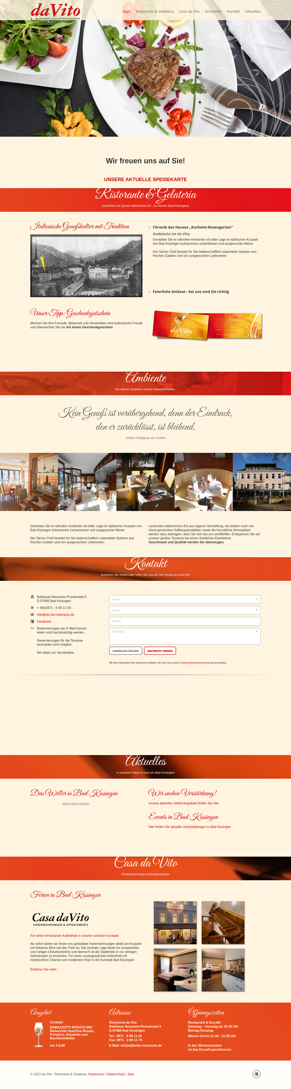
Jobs (130, 1074)
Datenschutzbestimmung (195, 662)
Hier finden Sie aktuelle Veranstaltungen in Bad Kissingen (190, 827)
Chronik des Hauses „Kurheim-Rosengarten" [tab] (191, 227)
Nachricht (185, 636)
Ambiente (213, 11)
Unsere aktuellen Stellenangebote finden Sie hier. (184, 803)
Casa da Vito (189, 11)
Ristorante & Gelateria (155, 11)
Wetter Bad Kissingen (75, 803)
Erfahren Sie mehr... (44, 969)
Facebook (44, 621)
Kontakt (233, 11)
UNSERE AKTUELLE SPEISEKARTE (145, 179)
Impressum (96, 1074)
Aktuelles (253, 11)
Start (127, 11)
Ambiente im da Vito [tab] (169, 233)
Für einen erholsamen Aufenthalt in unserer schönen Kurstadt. (86, 924)
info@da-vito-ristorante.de (55, 614)
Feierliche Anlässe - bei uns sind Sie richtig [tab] (189, 291)
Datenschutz (116, 1074)
